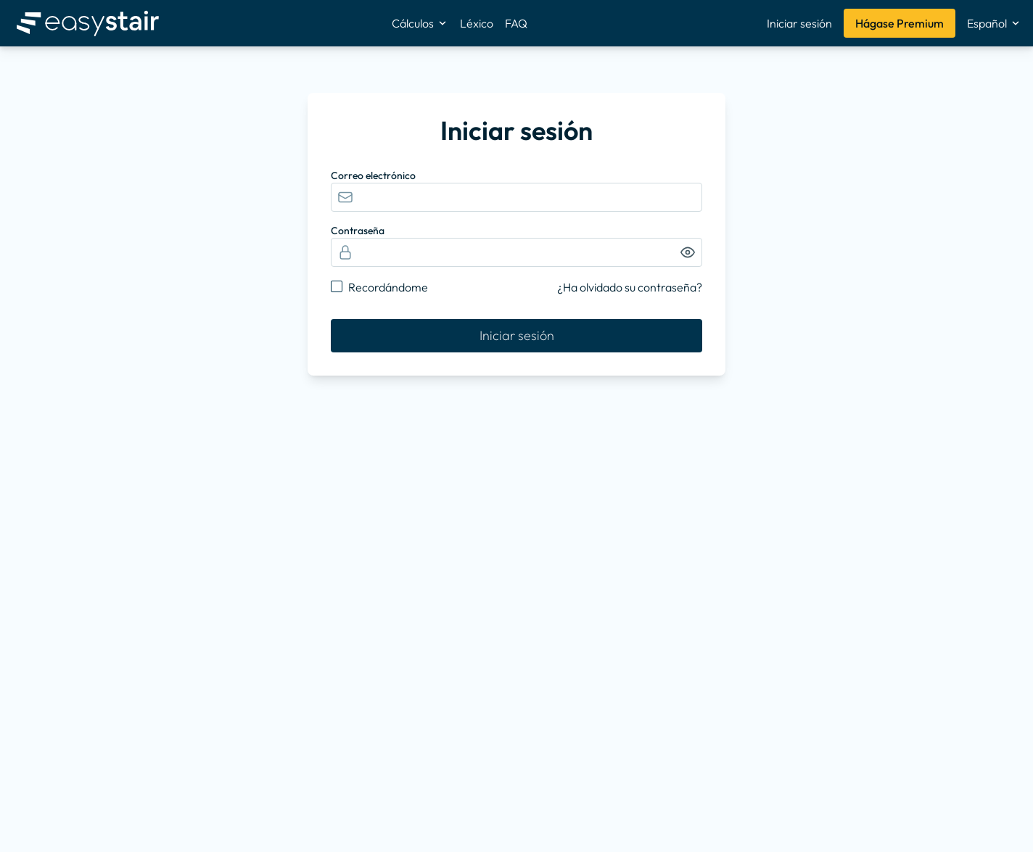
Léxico (476, 23)
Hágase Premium (899, 23)
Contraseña (357, 230)
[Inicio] (88, 23)
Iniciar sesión (799, 23)
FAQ (516, 23)
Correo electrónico (373, 175)
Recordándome (388, 287)
